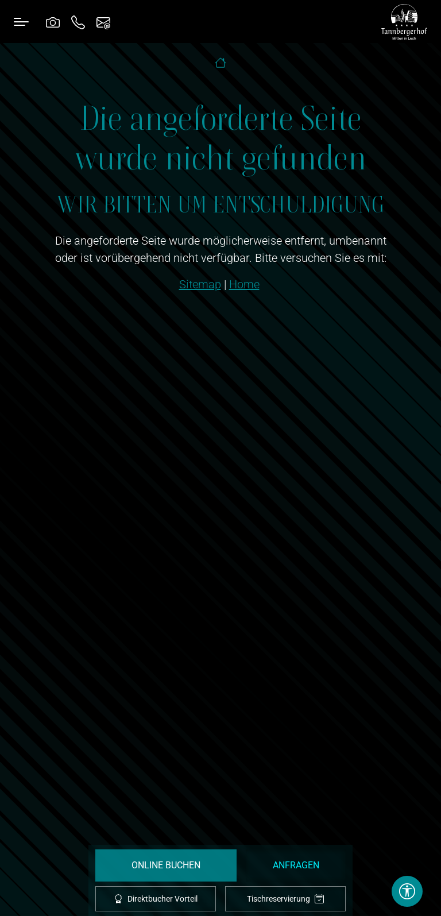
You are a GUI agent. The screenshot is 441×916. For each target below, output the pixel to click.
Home (244, 284)
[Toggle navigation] (21, 21)
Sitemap (200, 284)
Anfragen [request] (296, 865)
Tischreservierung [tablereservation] (285, 899)
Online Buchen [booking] (165, 865)
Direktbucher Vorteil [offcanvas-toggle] (156, 898)
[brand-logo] (404, 22)
